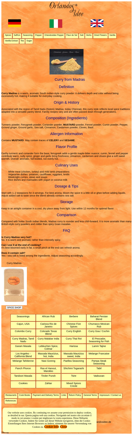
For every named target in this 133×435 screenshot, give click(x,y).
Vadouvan (99, 375)
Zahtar (48, 383)
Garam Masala (23, 346)
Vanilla (112, 35)
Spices (8, 35)
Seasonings (23, 316)
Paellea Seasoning (73, 361)
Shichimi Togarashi (73, 368)
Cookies (23, 383)
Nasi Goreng (48, 361)
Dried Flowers (100, 35)
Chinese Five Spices (73, 325)
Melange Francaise (99, 353)
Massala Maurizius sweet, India (74, 355)
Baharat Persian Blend (99, 317)
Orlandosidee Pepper (54, 35)
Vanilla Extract (11, 41)
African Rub (48, 316)
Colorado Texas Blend (48, 332)
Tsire (73, 375)
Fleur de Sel (71, 35)
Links (63, 395)
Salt (82, 35)
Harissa (74, 346)
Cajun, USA (23, 324)
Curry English (73, 331)
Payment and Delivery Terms (46, 395)
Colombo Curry (23, 331)
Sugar (29, 41)
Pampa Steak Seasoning (99, 362)
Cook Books (24, 395)
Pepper (38, 35)
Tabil (99, 368)
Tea (22, 41)
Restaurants (10, 395)
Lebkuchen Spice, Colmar (48, 347)
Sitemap (5, 432)
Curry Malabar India (48, 338)
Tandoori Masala (23, 375)
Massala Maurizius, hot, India (48, 355)
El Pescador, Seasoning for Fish (99, 340)
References (10, 401)
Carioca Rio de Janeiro (48, 325)
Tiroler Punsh (48, 375)
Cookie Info (51, 426)
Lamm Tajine (99, 346)
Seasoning (28, 35)
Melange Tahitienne (23, 361)
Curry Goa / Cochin (98, 331)
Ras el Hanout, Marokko (48, 369)
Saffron (17, 35)
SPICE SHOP (14, 307)
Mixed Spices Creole (73, 384)
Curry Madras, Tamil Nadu (23, 340)
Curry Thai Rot (74, 338)
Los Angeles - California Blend (23, 355)
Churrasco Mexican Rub (99, 325)
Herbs (89, 35)
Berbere (73, 316)
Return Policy (75, 395)
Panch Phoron (23, 368)
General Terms (90, 395)
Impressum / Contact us (110, 395)
